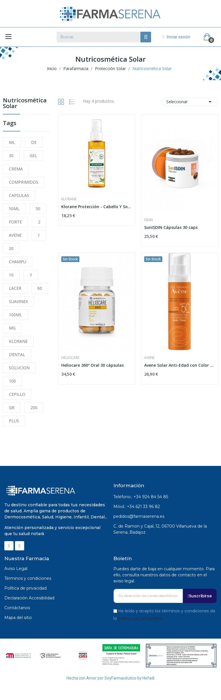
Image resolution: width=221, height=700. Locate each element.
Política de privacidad (25, 588)
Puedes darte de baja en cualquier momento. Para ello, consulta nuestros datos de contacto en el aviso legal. (164, 575)
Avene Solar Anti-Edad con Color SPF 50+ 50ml (179, 365)
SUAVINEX (18, 301)
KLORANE (18, 341)
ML (12, 142)
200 (34, 407)
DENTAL (17, 354)
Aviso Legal (15, 568)
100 (12, 381)
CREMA (16, 169)
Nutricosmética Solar (25, 103)
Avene (149, 358)
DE (34, 142)
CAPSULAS (19, 195)
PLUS (14, 421)
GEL (33, 155)
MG (12, 328)
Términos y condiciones (27, 578)
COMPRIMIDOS (23, 182)
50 (38, 208)
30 (11, 155)
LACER (15, 288)
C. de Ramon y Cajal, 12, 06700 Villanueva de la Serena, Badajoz (160, 529)
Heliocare (70, 358)
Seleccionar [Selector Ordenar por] (190, 101)
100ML (15, 314)
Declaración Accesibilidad (29, 598)
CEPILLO (17, 394)
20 (11, 248)
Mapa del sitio (18, 617)
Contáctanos (17, 607)
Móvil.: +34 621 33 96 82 (136, 506)
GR (11, 407)
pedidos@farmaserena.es (138, 516)
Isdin (148, 220)
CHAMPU (17, 261)
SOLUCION (19, 367)
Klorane (69, 199)
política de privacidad (139, 618)
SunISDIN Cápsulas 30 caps (171, 227)
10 (11, 275)
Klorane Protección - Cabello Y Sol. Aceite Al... (96, 206)
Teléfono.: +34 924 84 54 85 (140, 496)
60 (39, 288)
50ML (14, 208)
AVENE (15, 235)
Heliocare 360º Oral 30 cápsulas (92, 365)
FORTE (15, 222)
